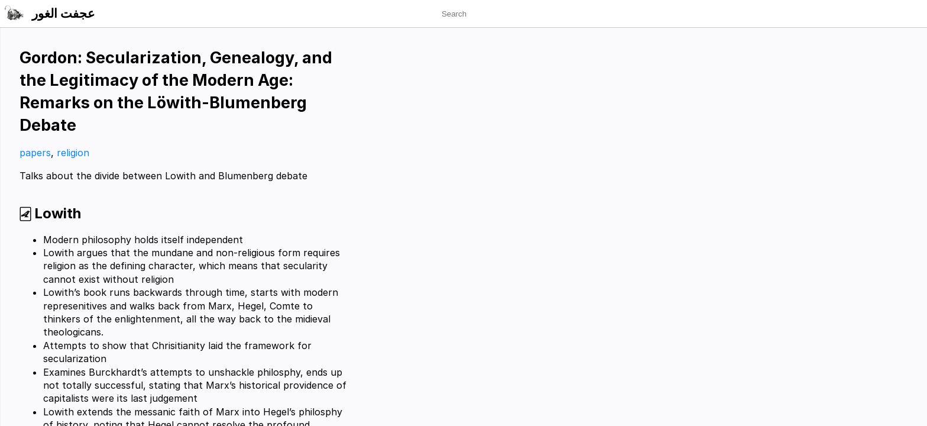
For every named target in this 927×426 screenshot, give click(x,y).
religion (73, 153)
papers (35, 153)
